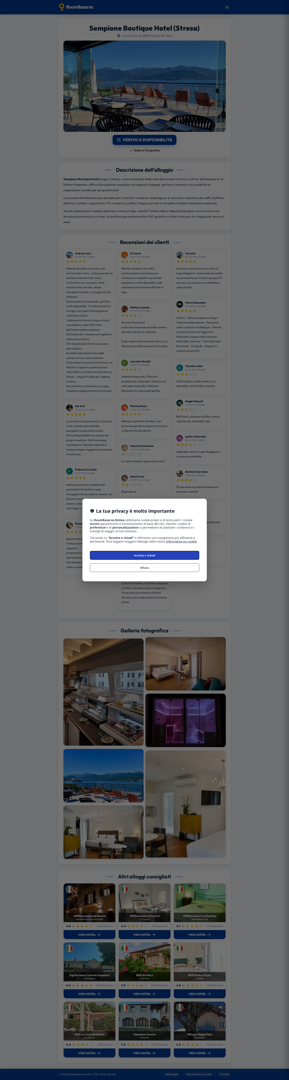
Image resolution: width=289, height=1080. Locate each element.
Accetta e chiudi (144, 555)
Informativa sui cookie (181, 541)
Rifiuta (144, 568)
